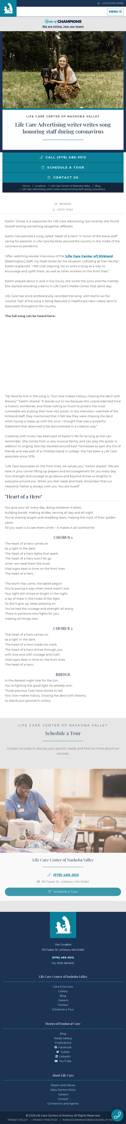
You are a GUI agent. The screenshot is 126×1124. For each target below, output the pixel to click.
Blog (97, 185)
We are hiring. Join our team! (63, 23)
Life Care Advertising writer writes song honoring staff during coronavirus (63, 189)
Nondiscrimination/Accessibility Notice (91, 1119)
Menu (116, 13)
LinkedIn (63, 1056)
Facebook (63, 1047)
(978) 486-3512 (66, 886)
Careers (63, 1000)
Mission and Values (63, 1085)
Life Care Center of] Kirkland (89, 256)
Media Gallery (63, 1038)
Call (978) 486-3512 (63, 157)
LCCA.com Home (110, 3)
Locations (40, 185)
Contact (63, 1004)
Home (26, 185)
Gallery (63, 991)
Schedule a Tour (63, 167)
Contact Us (63, 177)
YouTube (63, 1061)
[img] (41, 157)
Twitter (63, 1052)
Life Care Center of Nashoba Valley (70, 185)
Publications (63, 1042)
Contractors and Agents (63, 1103)
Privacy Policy (18, 1119)
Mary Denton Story (63, 1089)
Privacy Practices (45, 1119)
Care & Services (63, 986)
